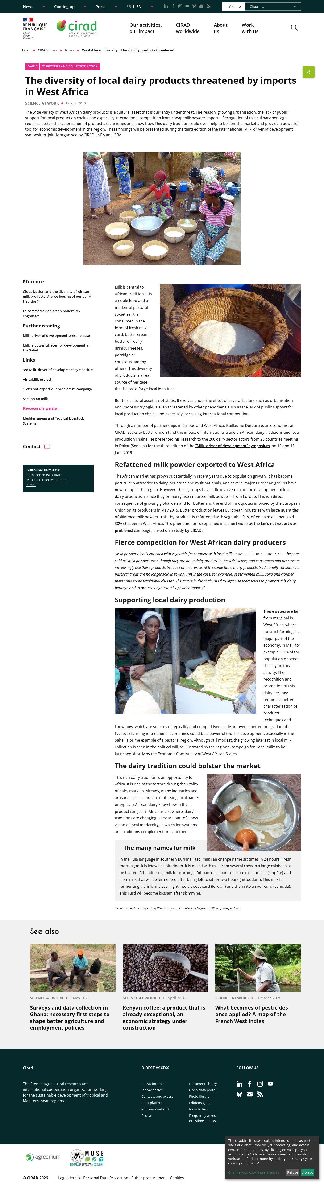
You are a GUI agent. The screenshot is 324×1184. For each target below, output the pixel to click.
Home (25, 50)
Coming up (64, 6)
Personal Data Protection (105, 1177)
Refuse (292, 1172)
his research (185, 439)
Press (100, 6)
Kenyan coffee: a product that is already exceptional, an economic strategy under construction (164, 1017)
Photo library (199, 1096)
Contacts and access (157, 1096)
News (28, 6)
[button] (294, 28)
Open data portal (202, 1090)
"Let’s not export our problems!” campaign (57, 389)
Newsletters (198, 1109)
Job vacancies (152, 1090)
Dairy (32, 66)
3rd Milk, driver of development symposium (58, 369)
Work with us (250, 28)
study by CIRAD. (188, 530)
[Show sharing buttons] (309, 72)
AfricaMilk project (37, 379)
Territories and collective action (70, 66)
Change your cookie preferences (253, 1172)
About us (221, 28)
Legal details (69, 1177)
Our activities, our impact (145, 28)
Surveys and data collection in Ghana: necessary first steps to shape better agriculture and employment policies (70, 1017)
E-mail (31, 485)
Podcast (147, 1115)
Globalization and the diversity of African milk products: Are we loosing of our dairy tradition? (57, 296)
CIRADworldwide (188, 28)
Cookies (177, 1177)
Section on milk (35, 398)
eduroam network (155, 1109)
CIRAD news (47, 50)
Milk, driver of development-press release (56, 335)
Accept (307, 1172)
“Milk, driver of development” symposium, (233, 445)
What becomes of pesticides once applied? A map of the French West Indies (251, 1014)
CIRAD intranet (153, 1083)
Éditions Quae (200, 1103)
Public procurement (149, 1177)
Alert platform (152, 1103)
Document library (203, 1083)
